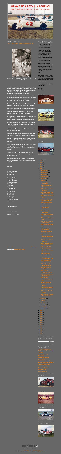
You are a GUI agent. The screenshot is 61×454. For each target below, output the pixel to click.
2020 (41, 312)
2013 (41, 326)
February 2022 (44, 306)
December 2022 (44, 170)
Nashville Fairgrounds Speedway (46, 362)
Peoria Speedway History (44, 364)
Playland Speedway (42, 366)
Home (22, 246)
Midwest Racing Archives (31, 6)
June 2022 (43, 298)
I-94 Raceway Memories (43, 357)
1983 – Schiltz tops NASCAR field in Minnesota (45, 207)
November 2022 (44, 172)
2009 (41, 334)
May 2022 (43, 300)
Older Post (33, 246)
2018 (41, 316)
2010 (41, 332)
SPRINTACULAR (42, 369)
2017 (41, 318)
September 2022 (45, 176)
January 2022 (44, 308)
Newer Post (10, 246)
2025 (41, 162)
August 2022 (44, 178)
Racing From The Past (43, 367)
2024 (41, 164)
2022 (41, 168)
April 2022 (43, 302)
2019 (41, 314)
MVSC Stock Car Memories (44, 360)
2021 (41, 310)
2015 (41, 322)
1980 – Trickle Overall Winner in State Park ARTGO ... (46, 284)
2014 (41, 324)
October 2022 (44, 174)
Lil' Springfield (41, 359)
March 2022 (43, 304)
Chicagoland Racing (43, 354)
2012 (41, 328)
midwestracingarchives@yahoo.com (34, 450)
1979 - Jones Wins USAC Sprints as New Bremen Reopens (47, 236)
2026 (41, 160)
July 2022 (43, 180)
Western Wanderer (42, 371)
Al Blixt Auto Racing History (44, 349)
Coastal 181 (41, 355)
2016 (41, 320)
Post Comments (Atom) (19, 249)
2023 (41, 166)
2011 (41, 330)
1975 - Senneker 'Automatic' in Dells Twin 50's (47, 279)
